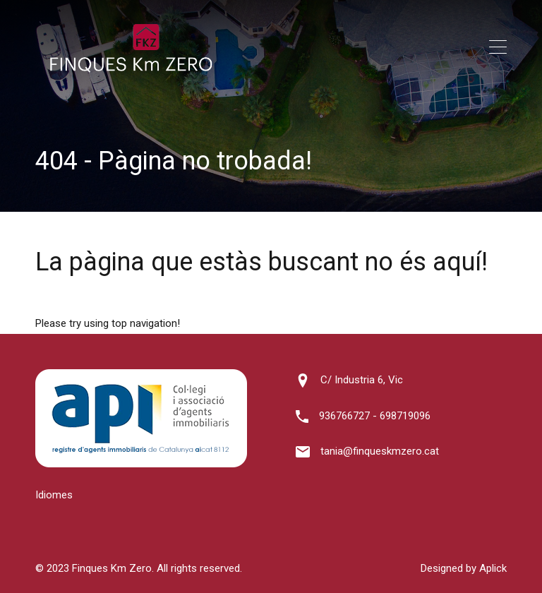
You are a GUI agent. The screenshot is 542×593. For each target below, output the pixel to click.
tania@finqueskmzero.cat (379, 451)
